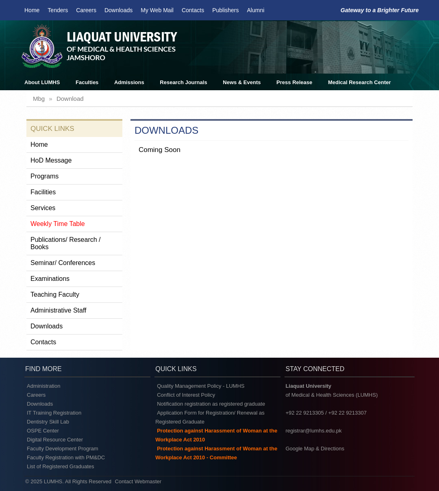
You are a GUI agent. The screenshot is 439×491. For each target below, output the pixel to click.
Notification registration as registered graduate (211, 404)
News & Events (242, 82)
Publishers (225, 10)
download (70, 98)
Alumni (256, 10)
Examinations (50, 278)
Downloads (118, 10)
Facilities (43, 192)
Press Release (294, 82)
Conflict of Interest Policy (186, 395)
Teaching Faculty (54, 294)
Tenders (58, 10)
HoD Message (51, 160)
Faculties (87, 82)
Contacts (193, 10)
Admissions (129, 82)
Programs (44, 176)
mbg (39, 98)
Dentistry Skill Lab (48, 422)
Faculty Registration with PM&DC (66, 457)
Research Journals (183, 82)
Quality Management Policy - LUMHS (200, 386)
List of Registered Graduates (60, 466)
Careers (86, 10)
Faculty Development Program (62, 448)
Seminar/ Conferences (62, 262)
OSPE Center (43, 431)
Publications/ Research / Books (65, 243)
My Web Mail (157, 10)
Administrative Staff (58, 310)
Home (31, 10)
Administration (43, 386)
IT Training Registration (54, 413)
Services (42, 207)
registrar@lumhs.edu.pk (313, 431)
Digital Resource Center (55, 440)
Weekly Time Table (57, 223)
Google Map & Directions (314, 448)
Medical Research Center (359, 82)
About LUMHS (42, 82)
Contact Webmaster (138, 481)
